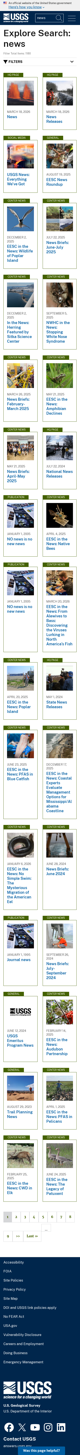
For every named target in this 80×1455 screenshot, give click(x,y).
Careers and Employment (23, 1344)
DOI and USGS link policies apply (30, 1308)
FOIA (7, 1271)
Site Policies (13, 1280)
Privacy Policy (14, 1289)
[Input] (49, 18)
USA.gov (10, 1326)
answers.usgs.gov (17, 1446)
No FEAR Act (13, 1317)
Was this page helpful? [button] (41, 1451)
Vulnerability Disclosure (22, 1335)
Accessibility (13, 1262)
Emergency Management (23, 1362)
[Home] (15, 21)
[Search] (59, 18)
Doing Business (15, 1353)
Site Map (10, 1299)
